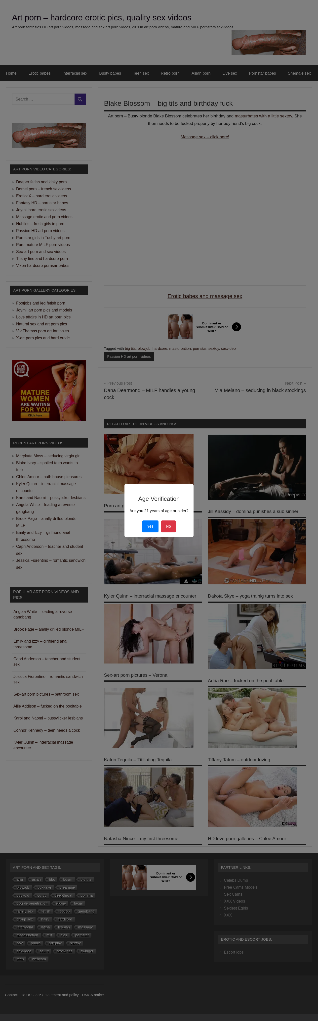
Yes (150, 526)
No (168, 526)
